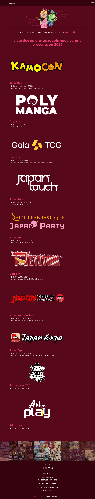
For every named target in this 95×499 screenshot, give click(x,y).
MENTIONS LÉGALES (47, 483)
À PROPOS (47, 491)
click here (68, 32)
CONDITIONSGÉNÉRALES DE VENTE (47, 479)
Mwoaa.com (38, 496)
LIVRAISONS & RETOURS (47, 487)
